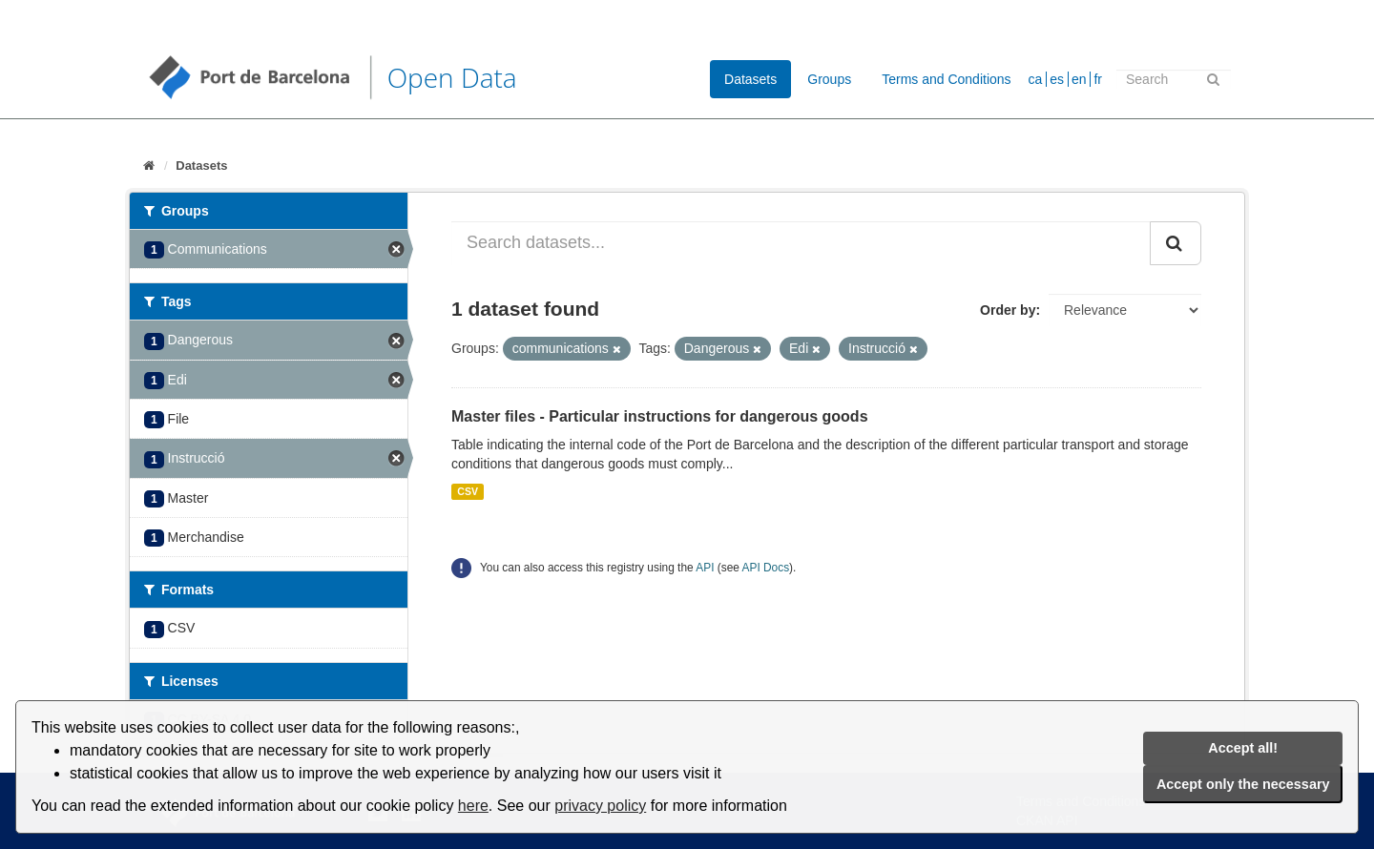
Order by (1007, 310)
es (1057, 79)
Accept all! (1243, 748)
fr (1097, 79)
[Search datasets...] (801, 243)
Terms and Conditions (946, 79)
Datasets (750, 79)
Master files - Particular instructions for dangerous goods (659, 416)
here (473, 805)
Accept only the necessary (1243, 784)
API (705, 567)
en (1079, 79)
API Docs (766, 567)
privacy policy (600, 805)
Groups (829, 79)
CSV (467, 491)
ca (1036, 79)
